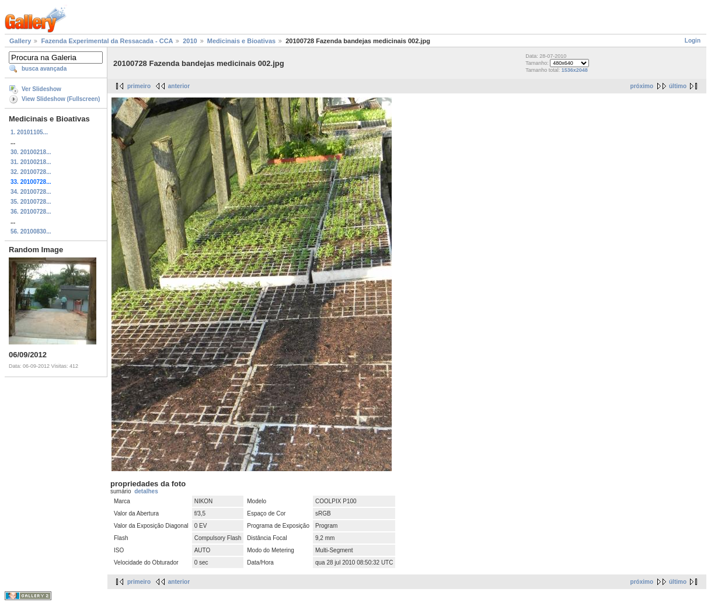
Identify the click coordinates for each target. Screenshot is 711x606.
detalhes (146, 491)
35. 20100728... (31, 201)
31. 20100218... (31, 162)
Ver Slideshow (41, 89)
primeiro (139, 86)
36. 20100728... (31, 211)
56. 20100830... (31, 231)
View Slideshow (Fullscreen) (61, 99)
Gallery (20, 40)
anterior (179, 86)
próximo (641, 86)
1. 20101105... (29, 132)
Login (692, 40)
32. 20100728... (31, 172)
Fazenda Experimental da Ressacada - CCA (107, 40)
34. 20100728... (31, 192)
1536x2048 (575, 70)
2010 (190, 40)
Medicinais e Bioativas (241, 40)
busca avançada (44, 68)
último (677, 86)
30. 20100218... (31, 152)
